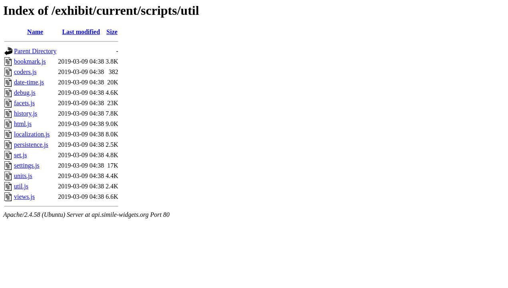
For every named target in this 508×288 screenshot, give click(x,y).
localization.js (32, 134)
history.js (25, 113)
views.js (24, 196)
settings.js (27, 165)
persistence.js (31, 144)
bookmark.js (30, 61)
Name (35, 31)
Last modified (81, 31)
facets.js (24, 103)
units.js (23, 175)
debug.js (25, 92)
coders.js (25, 71)
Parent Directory (35, 51)
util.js (21, 186)
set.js (20, 155)
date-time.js (29, 82)
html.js (23, 123)
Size (112, 31)
